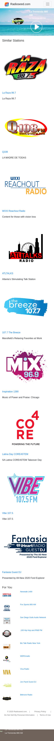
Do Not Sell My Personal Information (19, 715)
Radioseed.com (20, 4)
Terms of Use (45, 715)
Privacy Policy (40, 711)
